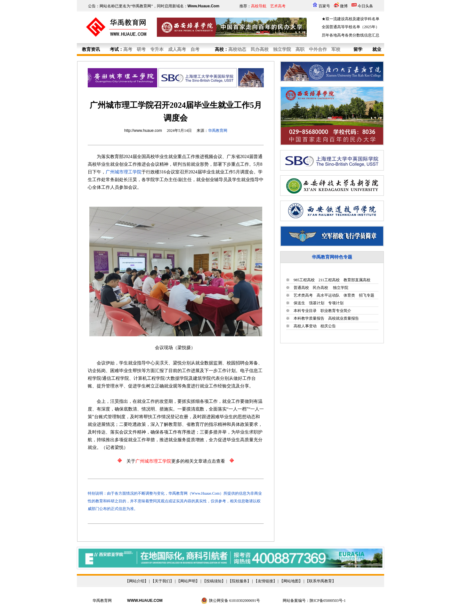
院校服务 (239, 581)
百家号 (324, 6)
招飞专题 (366, 295)
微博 (344, 6)
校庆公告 (328, 326)
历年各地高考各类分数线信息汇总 (350, 35)
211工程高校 (329, 280)
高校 (219, 49)
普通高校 (301, 287)
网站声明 (188, 581)
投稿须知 (214, 581)
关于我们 (162, 581)
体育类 (349, 295)
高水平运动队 (328, 295)
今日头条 (365, 6)
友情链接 (265, 581)
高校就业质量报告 (343, 318)
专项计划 (336, 303)
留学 (357, 49)
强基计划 (316, 303)
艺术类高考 (303, 295)
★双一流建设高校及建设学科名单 (350, 19)
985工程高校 (304, 280)
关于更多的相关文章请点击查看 (175, 461)
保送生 (299, 303)
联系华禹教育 (320, 581)
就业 (376, 49)
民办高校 (320, 287)
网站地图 (291, 581)
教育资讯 (91, 49)
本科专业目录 (305, 310)
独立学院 (340, 287)
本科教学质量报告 (309, 318)
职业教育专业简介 (335, 310)
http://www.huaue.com (143, 130)
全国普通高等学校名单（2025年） (350, 27)
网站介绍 (136, 581)
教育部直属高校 (357, 280)
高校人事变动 (305, 326)
